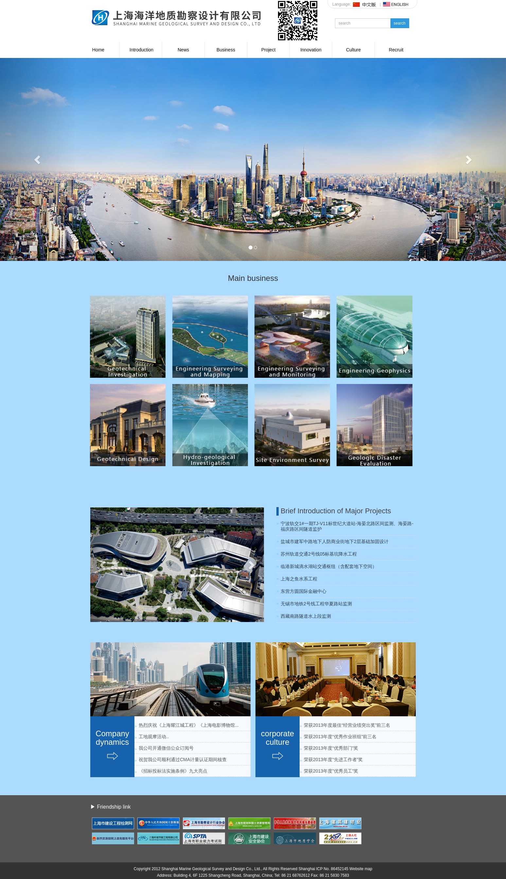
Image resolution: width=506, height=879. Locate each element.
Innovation (311, 49)
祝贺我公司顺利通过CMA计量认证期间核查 (183, 759)
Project (268, 49)
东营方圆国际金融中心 (303, 591)
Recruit (396, 49)
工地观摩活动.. (154, 736)
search (400, 23)
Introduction (141, 49)
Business (226, 49)
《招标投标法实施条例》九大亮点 (173, 771)
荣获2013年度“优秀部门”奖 (331, 748)
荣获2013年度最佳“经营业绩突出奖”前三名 (347, 725)
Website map (360, 869)
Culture (353, 49)
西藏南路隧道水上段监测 (306, 616)
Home (98, 49)
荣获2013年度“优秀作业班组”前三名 (340, 736)
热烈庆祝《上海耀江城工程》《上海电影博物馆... (189, 725)
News (183, 49)
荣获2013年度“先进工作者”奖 (333, 759)
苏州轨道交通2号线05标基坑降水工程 (319, 554)
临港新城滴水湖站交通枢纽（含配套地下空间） (329, 566)
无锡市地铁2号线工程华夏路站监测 (316, 603)
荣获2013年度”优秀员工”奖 (331, 771)
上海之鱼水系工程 (299, 578)
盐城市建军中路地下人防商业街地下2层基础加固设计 (335, 541)
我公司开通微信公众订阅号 (166, 748)
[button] (38, 159)
